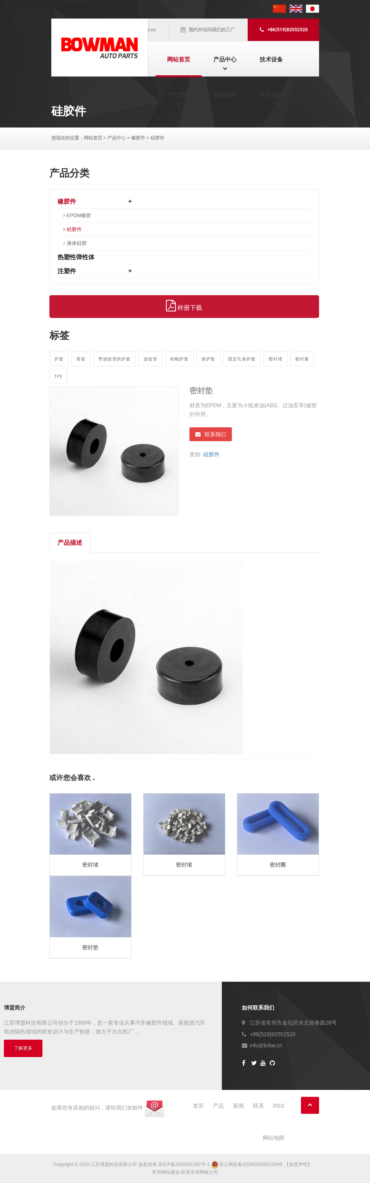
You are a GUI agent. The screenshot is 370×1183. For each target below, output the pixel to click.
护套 (59, 359)
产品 (218, 1106)
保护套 (208, 359)
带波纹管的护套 (114, 359)
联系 (258, 1106)
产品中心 (225, 59)
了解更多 (23, 1048)
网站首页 (178, 59)
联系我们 (271, 95)
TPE (58, 376)
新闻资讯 (225, 95)
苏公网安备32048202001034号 (247, 1164)
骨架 (81, 359)
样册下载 (184, 306)
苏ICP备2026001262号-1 (183, 1164)
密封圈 (278, 865)
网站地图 (273, 1138)
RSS (278, 1106)
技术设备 (271, 59)
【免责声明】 (298, 1164)
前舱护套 (179, 359)
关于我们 (178, 95)
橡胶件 (138, 138)
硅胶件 (157, 138)
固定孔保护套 (242, 359)
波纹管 (150, 359)
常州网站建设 (166, 1172)
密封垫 (90, 947)
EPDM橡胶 (79, 215)
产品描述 (69, 542)
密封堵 (275, 359)
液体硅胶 (77, 243)
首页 (198, 1106)
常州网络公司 (204, 1172)
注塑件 (66, 271)
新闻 (238, 1106)
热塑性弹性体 (76, 257)
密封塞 (302, 359)
